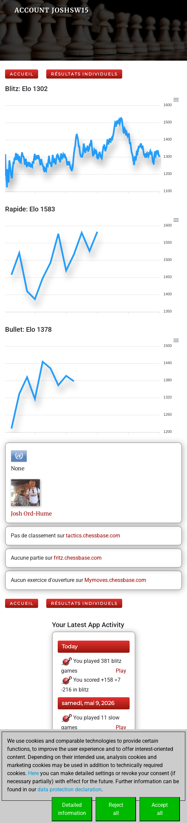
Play (120, 671)
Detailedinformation (72, 809)
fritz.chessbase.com (78, 558)
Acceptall (160, 809)
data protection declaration (69, 789)
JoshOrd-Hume (31, 513)
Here (33, 773)
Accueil (21, 74)
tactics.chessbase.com (93, 535)
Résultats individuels (84, 74)
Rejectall (116, 809)
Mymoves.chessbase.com (115, 580)
